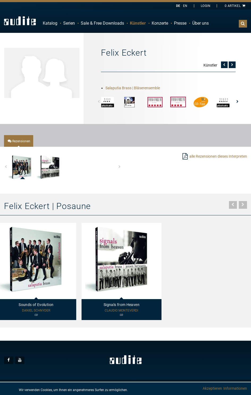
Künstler (138, 23)
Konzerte (160, 23)
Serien (69, 23)
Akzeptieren (212, 388)
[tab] (18, 141)
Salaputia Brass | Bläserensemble (132, 88)
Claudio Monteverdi (121, 310)
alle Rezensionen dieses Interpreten (218, 156)
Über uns (200, 23)
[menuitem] (50, 23)
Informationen (235, 388)
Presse (180, 23)
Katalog (50, 23)
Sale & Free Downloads (102, 23)
